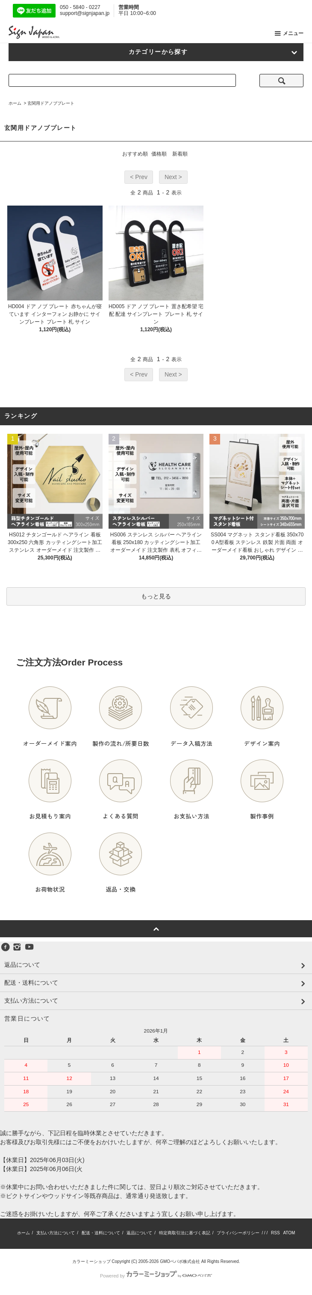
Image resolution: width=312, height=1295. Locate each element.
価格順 (159, 154)
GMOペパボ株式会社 (180, 1261)
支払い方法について (55, 1232)
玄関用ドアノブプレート (50, 103)
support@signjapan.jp (84, 13)
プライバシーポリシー (238, 1232)
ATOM (289, 1232)
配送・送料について (101, 1232)
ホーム (15, 103)
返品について (139, 1232)
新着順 (180, 154)
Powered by (156, 1275)
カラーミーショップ (91, 1261)
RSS (275, 1232)
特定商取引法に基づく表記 (184, 1232)
